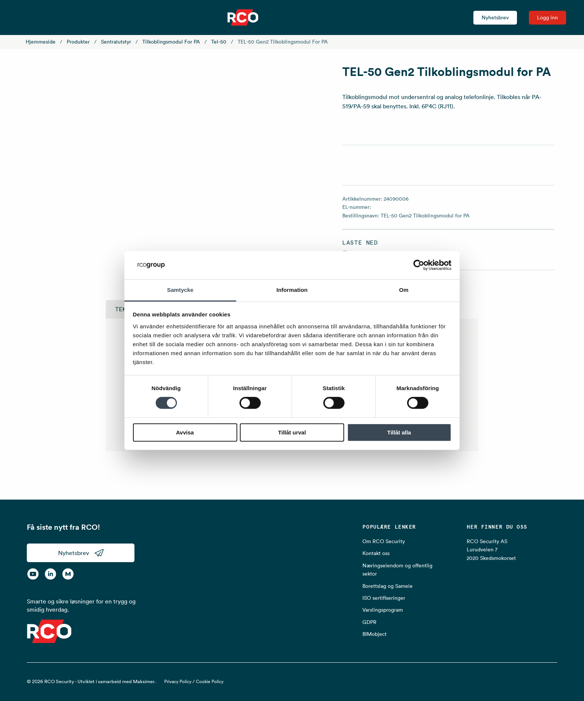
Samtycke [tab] (180, 290)
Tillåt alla (399, 432)
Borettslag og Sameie (387, 586)
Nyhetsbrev (495, 17)
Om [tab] (403, 290)
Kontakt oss (376, 553)
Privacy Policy (177, 681)
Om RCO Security (383, 541)
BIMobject (374, 634)
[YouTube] (33, 574)
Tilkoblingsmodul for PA (171, 41)
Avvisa (185, 432)
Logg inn (547, 17)
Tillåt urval (292, 432)
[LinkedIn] (50, 574)
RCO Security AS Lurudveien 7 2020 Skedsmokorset (491, 549)
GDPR (369, 622)
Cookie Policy (209, 681)
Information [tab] (292, 290)
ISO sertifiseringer (383, 598)
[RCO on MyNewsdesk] (68, 574)
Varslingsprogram (382, 609)
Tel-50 (218, 41)
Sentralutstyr (116, 41)
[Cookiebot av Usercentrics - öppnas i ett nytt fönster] (418, 265)
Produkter (78, 41)
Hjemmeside (40, 41)
